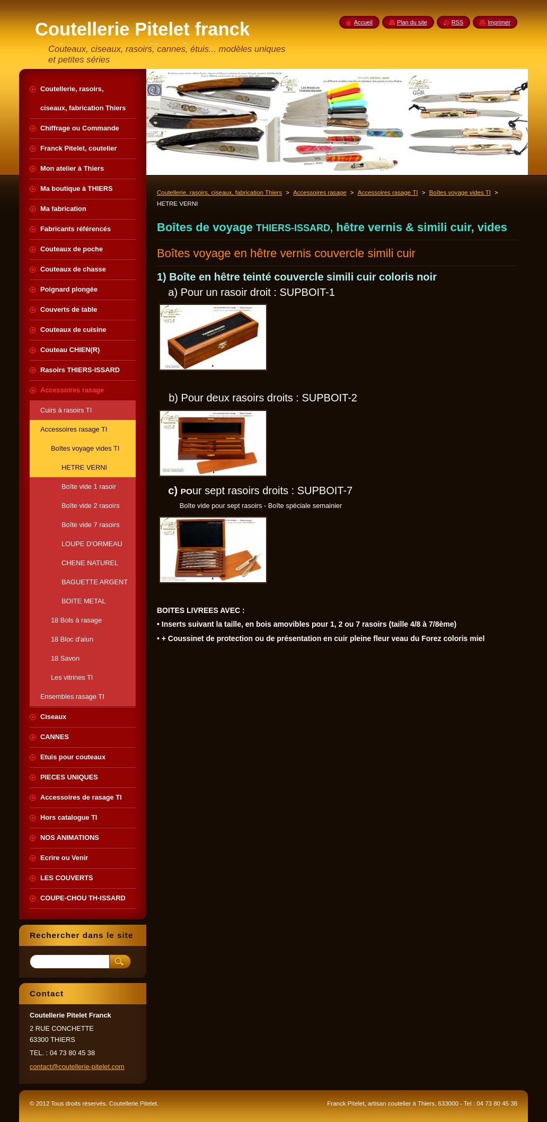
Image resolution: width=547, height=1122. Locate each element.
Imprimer (499, 22)
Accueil (363, 22)
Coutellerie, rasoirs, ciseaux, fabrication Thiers (219, 192)
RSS (457, 22)
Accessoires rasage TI (388, 192)
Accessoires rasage (320, 192)
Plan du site (412, 22)
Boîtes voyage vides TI (460, 192)
